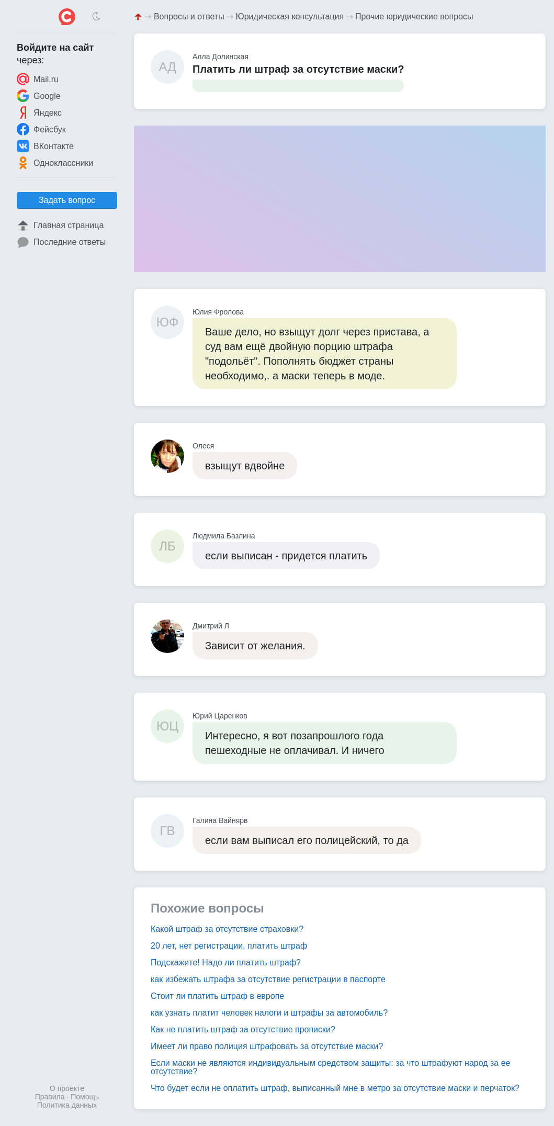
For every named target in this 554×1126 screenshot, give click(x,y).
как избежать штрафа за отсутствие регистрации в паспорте (268, 979)
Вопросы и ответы (189, 16)
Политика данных (67, 1105)
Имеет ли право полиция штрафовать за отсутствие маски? (267, 1046)
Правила (50, 1097)
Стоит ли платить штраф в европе (217, 996)
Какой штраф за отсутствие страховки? (227, 929)
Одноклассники (55, 162)
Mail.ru (38, 79)
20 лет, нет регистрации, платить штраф (229, 945)
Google (39, 95)
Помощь (85, 1097)
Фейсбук (41, 129)
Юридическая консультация (290, 16)
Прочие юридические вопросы (414, 16)
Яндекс (39, 112)
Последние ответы (61, 242)
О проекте (67, 1088)
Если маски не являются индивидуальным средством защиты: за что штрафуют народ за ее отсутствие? (331, 1067)
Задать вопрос (67, 200)
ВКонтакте (45, 146)
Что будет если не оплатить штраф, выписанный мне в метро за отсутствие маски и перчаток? (335, 1088)
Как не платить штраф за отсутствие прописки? (243, 1029)
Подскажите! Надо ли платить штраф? (226, 962)
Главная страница (60, 225)
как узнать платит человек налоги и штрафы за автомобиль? (269, 1012)
